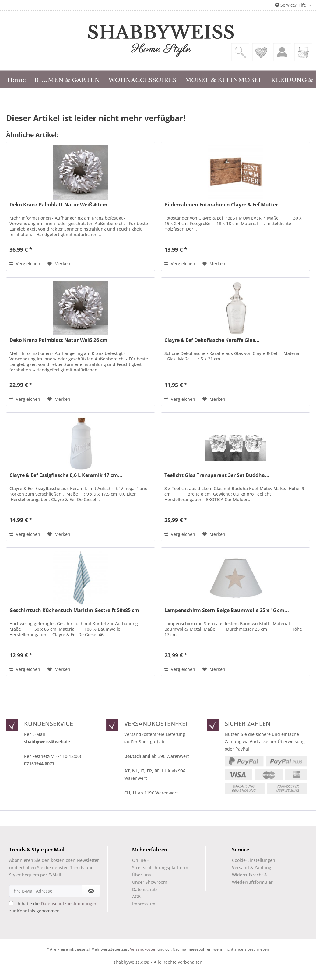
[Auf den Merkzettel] (58, 263)
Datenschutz (145, 889)
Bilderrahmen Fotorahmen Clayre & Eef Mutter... (223, 205)
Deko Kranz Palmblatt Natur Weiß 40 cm (58, 205)
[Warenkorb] (303, 52)
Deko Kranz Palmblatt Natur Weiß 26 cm (58, 340)
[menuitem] (240, 52)
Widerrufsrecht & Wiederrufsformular (252, 878)
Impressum (143, 904)
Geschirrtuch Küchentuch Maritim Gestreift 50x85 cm (74, 610)
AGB (136, 896)
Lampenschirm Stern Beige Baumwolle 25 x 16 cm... (226, 610)
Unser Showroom (149, 882)
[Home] (16, 79)
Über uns (141, 875)
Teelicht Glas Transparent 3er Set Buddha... (216, 475)
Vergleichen (24, 264)
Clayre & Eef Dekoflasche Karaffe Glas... (212, 340)
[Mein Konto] (282, 52)
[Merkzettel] (261, 52)
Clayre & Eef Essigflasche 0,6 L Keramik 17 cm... (65, 475)
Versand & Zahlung (251, 867)
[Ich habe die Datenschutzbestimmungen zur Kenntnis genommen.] (11, 903)
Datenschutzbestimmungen (69, 903)
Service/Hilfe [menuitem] (291, 5)
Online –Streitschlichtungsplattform (155, 863)
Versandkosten (143, 949)
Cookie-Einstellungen (253, 860)
